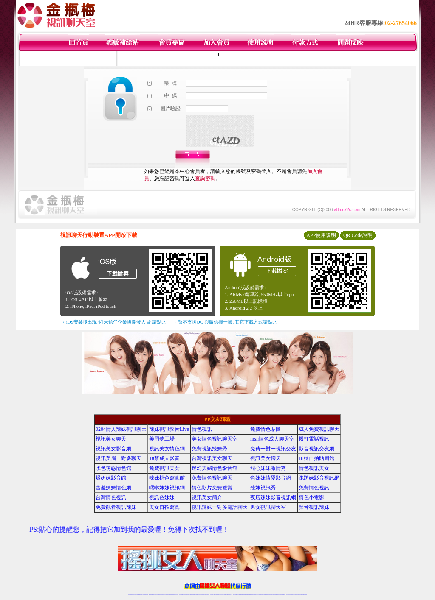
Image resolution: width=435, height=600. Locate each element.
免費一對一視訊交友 (273, 449)
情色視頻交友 (262, 594)
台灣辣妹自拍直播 (170, 594)
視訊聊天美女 (147, 594)
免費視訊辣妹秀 (209, 449)
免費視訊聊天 (193, 594)
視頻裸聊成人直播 (248, 594)
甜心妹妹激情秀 (268, 468)
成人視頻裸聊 (244, 594)
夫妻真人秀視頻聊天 (252, 594)
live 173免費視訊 (302, 594)
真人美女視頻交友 (255, 594)
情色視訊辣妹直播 (275, 594)
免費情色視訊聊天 (212, 478)
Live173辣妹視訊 (217, 594)
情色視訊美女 (314, 468)
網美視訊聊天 (278, 594)
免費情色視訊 (314, 488)
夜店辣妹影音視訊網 (273, 497)
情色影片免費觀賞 (212, 488)
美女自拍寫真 (164, 507)
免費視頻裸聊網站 (241, 594)
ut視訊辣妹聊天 (187, 594)
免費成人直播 (281, 594)
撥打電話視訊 (314, 439)
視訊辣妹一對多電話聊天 (220, 507)
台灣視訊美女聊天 (212, 458)
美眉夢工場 (162, 439)
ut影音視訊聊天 (299, 594)
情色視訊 (202, 429)
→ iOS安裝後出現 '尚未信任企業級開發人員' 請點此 (113, 321)
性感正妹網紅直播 (227, 594)
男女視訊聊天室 (268, 507)
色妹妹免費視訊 (202, 594)
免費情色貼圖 (265, 429)
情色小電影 (311, 497)
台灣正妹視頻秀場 (259, 594)
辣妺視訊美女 (306, 594)
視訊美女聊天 (111, 439)
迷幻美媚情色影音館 (214, 468)
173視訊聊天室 (199, 594)
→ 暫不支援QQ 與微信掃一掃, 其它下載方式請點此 (224, 321)
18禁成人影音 (164, 458)
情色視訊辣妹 (129, 594)
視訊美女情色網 (167, 449)
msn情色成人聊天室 (272, 439)
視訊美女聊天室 (287, 594)
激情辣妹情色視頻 (268, 594)
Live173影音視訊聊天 (184, 594)
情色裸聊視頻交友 (271, 594)
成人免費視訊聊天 (319, 429)
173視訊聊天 (177, 594)
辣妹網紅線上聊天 (230, 594)
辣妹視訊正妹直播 (234, 594)
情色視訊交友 (292, 594)
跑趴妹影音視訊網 (319, 478)
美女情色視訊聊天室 (214, 439)
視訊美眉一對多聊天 (118, 458)
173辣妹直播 (224, 594)
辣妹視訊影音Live (169, 429)
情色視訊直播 (131, 594)
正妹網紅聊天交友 (221, 594)
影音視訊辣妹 (314, 507)
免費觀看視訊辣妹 (116, 507)
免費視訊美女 (164, 468)
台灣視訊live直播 (138, 594)
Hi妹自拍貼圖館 (316, 458)
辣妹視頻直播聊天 (174, 594)
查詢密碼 (205, 178)
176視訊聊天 (205, 594)
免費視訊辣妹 (150, 594)
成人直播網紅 (214, 594)
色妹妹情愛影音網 (270, 478)
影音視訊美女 (290, 594)
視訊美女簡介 (207, 497)
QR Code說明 (358, 235)
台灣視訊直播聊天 (296, 594)
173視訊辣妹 (190, 594)
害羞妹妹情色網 (113, 488)
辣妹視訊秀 (263, 488)
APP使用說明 (321, 235)
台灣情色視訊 (111, 497)
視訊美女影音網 (113, 449)
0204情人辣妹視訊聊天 (121, 429)
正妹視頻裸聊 (264, 594)
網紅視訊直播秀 (211, 594)
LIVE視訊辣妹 (134, 594)
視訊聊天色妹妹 (180, 594)
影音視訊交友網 (316, 449)
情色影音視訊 (141, 594)
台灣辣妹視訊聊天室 (160, 594)
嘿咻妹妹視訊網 (167, 488)
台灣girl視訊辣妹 (283, 594)
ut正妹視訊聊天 (196, 594)
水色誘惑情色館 (113, 468)
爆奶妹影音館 (111, 478)
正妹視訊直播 (208, 594)
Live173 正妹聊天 (238, 594)
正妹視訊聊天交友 (163, 594)
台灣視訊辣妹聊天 (167, 594)
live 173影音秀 (144, 594)
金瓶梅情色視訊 (152, 594)
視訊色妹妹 (162, 497)
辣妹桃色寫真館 (167, 478)
